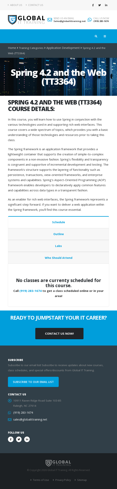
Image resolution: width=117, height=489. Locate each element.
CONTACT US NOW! (59, 333)
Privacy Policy (62, 480)
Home (12, 48)
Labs (58, 246)
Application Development (62, 48)
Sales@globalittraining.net (70, 21)
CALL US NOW (101, 18)
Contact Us (34, 5)
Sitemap (81, 480)
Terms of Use (41, 480)
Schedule (58, 222)
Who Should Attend (58, 258)
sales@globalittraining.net (29, 419)
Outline (58, 234)
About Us (15, 5)
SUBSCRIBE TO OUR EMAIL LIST (33, 382)
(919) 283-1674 (100, 21)
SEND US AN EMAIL (64, 18)
